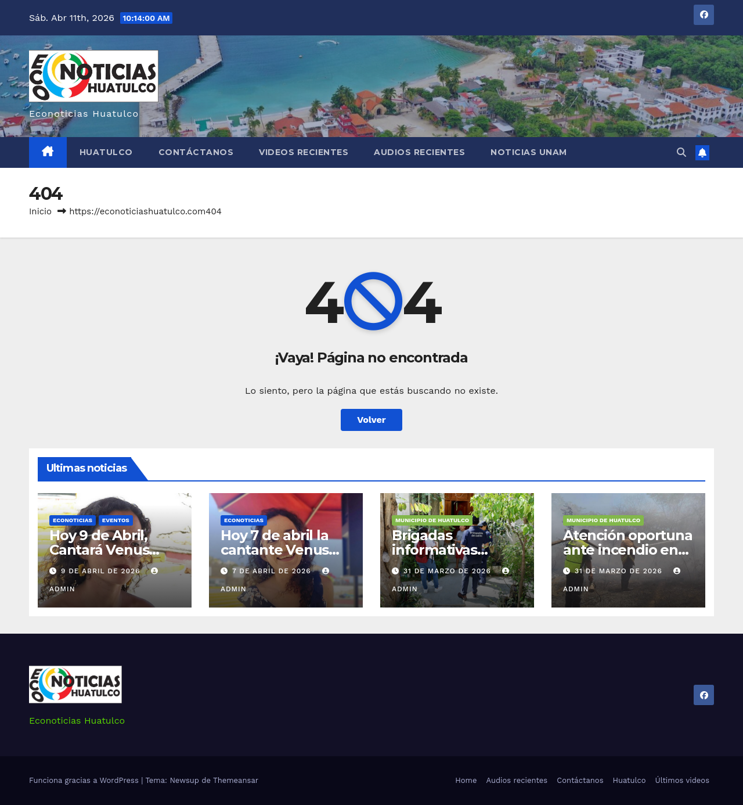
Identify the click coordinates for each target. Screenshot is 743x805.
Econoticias (72, 520)
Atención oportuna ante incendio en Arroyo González (627, 550)
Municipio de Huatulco (432, 520)
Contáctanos (196, 152)
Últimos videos (682, 780)
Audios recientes (419, 152)
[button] (681, 152)
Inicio (40, 211)
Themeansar (235, 780)
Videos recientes (303, 152)
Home (466, 780)
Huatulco (106, 152)
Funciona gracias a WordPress (85, 780)
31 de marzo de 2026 (448, 571)
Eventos (115, 520)
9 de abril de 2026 (102, 571)
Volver (371, 419)
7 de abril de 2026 (273, 571)
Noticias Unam (528, 152)
